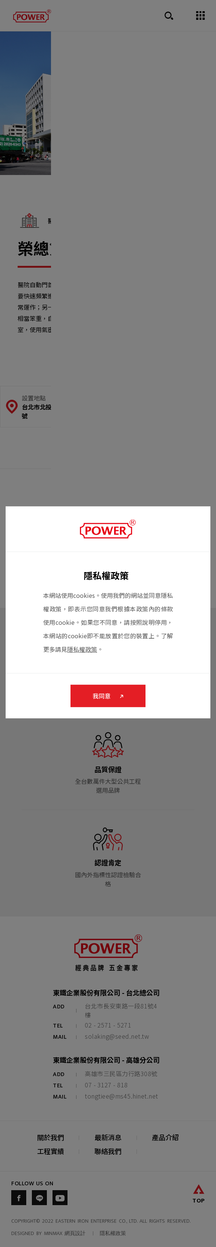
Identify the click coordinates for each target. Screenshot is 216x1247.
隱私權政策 (82, 649)
